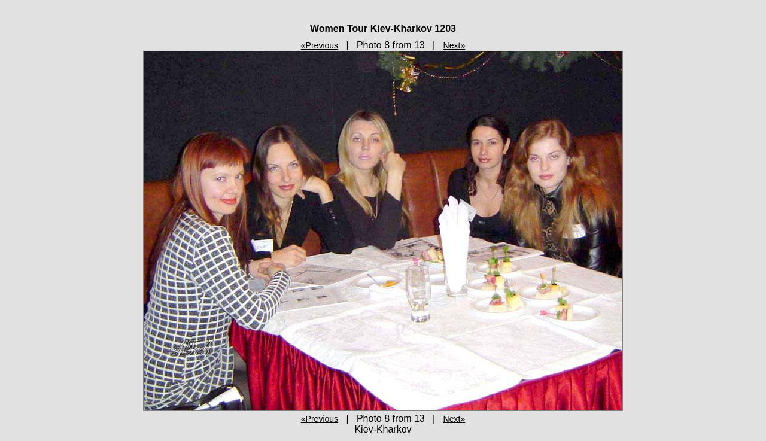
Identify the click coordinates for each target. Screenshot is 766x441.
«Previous (319, 45)
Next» (454, 45)
